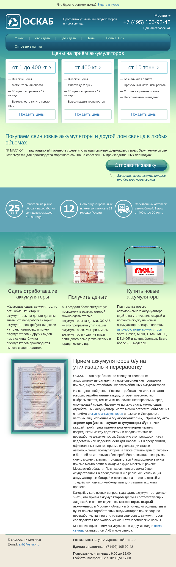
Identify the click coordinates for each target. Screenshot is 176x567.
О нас (19, 38)
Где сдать (68, 38)
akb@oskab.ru (29, 544)
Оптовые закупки (28, 46)
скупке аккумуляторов (107, 413)
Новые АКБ (115, 38)
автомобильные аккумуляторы (139, 329)
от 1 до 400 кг (31, 67)
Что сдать (42, 38)
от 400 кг (87, 67)
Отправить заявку (135, 165)
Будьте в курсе (108, 4)
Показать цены (32, 114)
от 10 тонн (143, 67)
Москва (162, 15)
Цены (90, 38)
